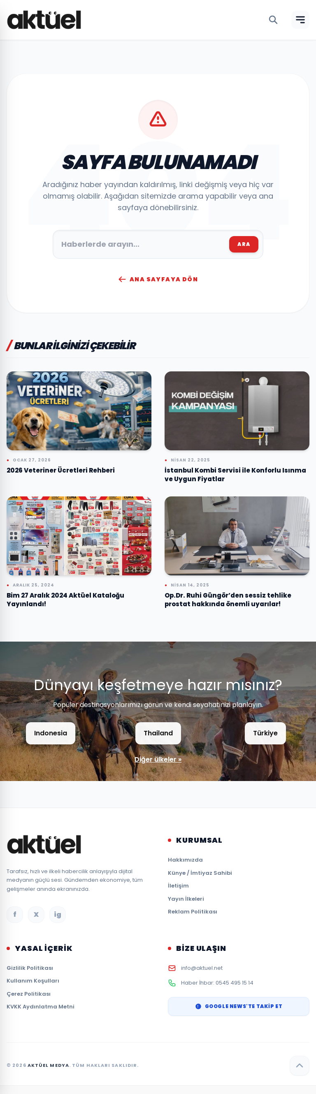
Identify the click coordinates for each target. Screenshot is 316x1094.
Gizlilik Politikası (30, 968)
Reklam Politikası (192, 912)
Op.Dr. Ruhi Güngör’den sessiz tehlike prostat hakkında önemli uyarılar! (228, 599)
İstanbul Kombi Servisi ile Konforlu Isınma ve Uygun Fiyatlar (235, 474)
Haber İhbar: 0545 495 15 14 (217, 983)
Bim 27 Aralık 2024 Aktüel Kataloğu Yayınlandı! (65, 599)
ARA (243, 244)
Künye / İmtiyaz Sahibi (200, 873)
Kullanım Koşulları (33, 981)
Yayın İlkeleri (186, 899)
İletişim (178, 886)
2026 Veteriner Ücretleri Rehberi (61, 470)
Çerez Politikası (29, 994)
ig (57, 914)
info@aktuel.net (202, 968)
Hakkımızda (185, 860)
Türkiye (265, 733)
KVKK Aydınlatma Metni (40, 1007)
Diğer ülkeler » (158, 759)
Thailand (158, 733)
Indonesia (50, 733)
